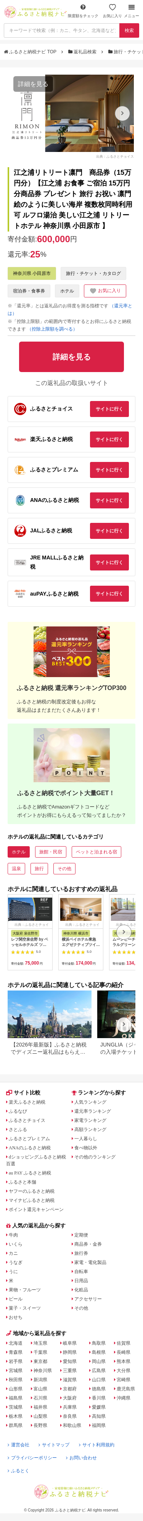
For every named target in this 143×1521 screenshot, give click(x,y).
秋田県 (15, 1379)
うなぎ (15, 1262)
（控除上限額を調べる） (52, 329)
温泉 (16, 868)
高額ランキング (90, 1129)
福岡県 (99, 1425)
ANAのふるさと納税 (30, 1148)
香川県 (99, 1398)
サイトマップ (54, 1445)
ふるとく (18, 1470)
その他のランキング (95, 1157)
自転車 (81, 1271)
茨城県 (15, 1407)
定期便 (81, 1235)
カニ (13, 1253)
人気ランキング (90, 1102)
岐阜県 (70, 1343)
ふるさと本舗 (22, 1182)
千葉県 (40, 1352)
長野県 (40, 1425)
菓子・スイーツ (25, 1308)
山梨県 (40, 1416)
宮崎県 (123, 1379)
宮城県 (15, 1370)
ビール (15, 1299)
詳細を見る (33, 84)
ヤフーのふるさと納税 (32, 1191)
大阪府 (70, 1398)
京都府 (70, 1389)
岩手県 (15, 1361)
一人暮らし (85, 1138)
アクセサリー (88, 1299)
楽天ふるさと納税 (27, 1102)
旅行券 (81, 1253)
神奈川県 (43, 1370)
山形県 (15, 1389)
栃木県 (15, 1416)
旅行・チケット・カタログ (93, 273)
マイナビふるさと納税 (32, 1200)
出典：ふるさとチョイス (115, 156)
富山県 (40, 1389)
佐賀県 (123, 1343)
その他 (64, 868)
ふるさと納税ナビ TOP (31, 51)
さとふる (18, 1129)
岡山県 (99, 1361)
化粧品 (81, 1290)
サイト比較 (23, 1093)
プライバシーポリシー (32, 1457)
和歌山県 (72, 1425)
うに (13, 1271)
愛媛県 (99, 1407)
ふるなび (18, 1111)
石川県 (40, 1398)
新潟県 (40, 1379)
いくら (15, 1244)
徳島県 (99, 1389)
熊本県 (123, 1361)
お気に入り (112, 11)
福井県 (40, 1407)
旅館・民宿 (50, 852)
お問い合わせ (81, 1457)
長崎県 (123, 1352)
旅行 (39, 868)
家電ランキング (90, 1120)
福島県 (15, 1398)
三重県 (70, 1370)
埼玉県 (40, 1343)
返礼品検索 (83, 51)
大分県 (123, 1370)
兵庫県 (70, 1407)
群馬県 (15, 1425)
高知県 (99, 1416)
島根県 (99, 1352)
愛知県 (70, 1361)
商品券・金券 (88, 1244)
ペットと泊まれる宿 (96, 852)
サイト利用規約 (96, 1445)
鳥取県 (99, 1343)
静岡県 (70, 1352)
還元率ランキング (92, 1111)
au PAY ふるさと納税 (30, 1173)
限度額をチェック (83, 11)
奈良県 (70, 1416)
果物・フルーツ (25, 1290)
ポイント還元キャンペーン (36, 1209)
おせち (15, 1317)
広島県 (99, 1370)
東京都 (40, 1361)
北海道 (15, 1343)
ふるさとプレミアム (29, 1138)
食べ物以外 (85, 1148)
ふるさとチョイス (27, 1120)
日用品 (81, 1280)
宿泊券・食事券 (29, 291)
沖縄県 (123, 1398)
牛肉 (13, 1235)
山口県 (99, 1379)
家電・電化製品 (90, 1262)
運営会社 (18, 1445)
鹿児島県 (126, 1389)
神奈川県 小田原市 (32, 273)
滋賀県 (70, 1379)
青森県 (15, 1352)
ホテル (67, 291)
